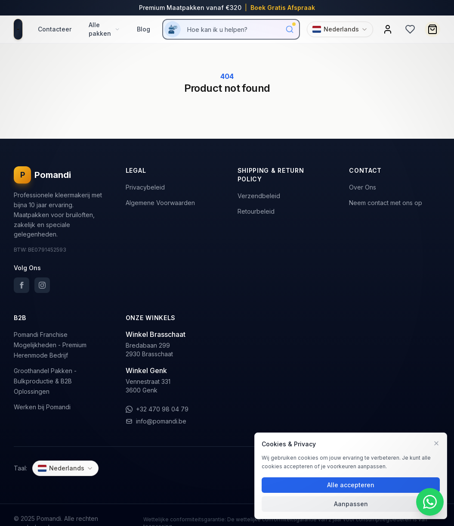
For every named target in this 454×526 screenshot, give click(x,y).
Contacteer (54, 29)
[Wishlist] (410, 29)
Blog (143, 29)
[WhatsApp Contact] (430, 502)
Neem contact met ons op (385, 202)
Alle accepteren (350, 485)
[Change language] (340, 29)
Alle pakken (104, 29)
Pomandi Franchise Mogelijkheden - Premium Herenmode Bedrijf (50, 345)
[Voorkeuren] (436, 443)
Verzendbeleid (259, 195)
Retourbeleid (256, 211)
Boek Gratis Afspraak (282, 7)
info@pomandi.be (156, 421)
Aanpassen (351, 503)
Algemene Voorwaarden (160, 202)
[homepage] (18, 29)
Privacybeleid (145, 187)
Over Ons (362, 187)
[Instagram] (42, 285)
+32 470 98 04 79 (157, 409)
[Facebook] (21, 285)
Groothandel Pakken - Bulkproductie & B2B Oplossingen (45, 381)
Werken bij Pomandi (42, 407)
